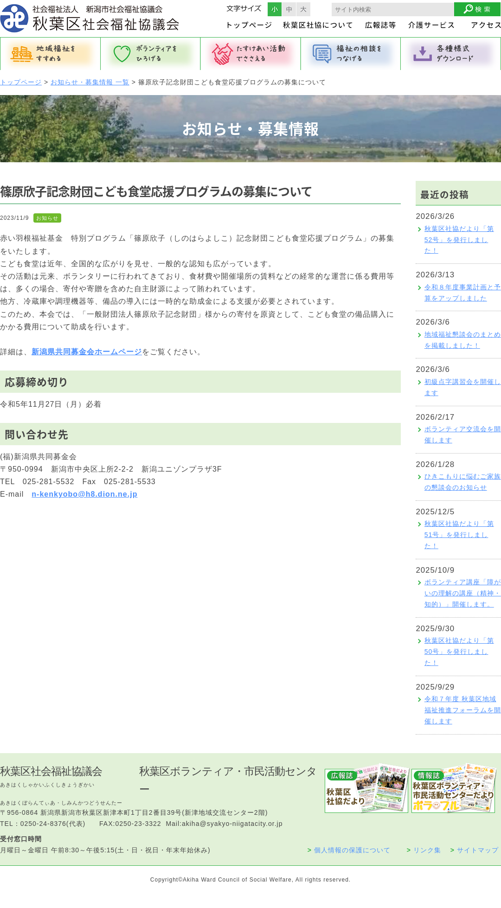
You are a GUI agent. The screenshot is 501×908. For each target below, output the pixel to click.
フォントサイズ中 (289, 9)
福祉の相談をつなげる (351, 54)
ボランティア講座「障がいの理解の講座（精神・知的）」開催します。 (462, 593)
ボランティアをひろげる (150, 54)
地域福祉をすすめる (50, 54)
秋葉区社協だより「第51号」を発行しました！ (459, 535)
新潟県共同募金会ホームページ (87, 352)
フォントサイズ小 (275, 9)
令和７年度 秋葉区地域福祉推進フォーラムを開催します (462, 710)
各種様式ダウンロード (451, 54)
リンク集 (424, 850)
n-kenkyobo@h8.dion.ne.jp (84, 494)
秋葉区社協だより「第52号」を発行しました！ (459, 240)
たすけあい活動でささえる (250, 54)
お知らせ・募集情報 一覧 (90, 82)
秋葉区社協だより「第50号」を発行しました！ (459, 651)
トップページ (21, 82)
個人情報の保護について (349, 850)
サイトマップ (474, 850)
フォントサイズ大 (303, 9)
